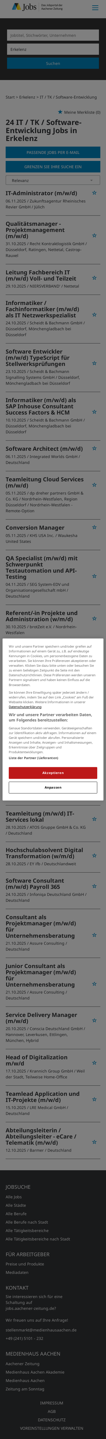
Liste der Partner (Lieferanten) (33, 758)
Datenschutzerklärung (25, 707)
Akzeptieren (53, 773)
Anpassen (53, 787)
